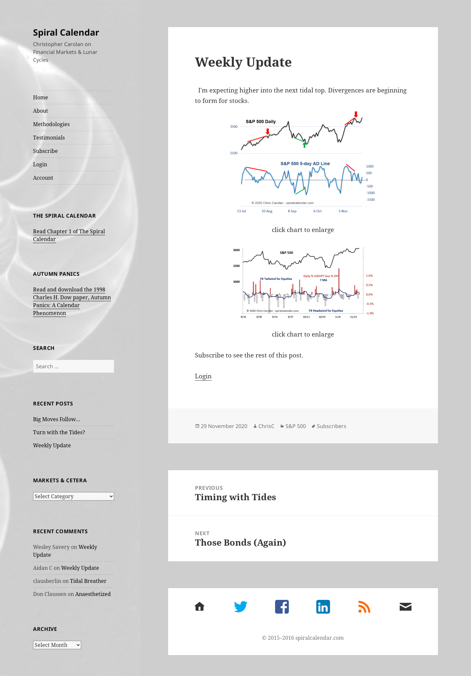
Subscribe (45, 151)
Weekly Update (52, 445)
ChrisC (266, 426)
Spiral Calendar (66, 32)
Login (40, 164)
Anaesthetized (93, 594)
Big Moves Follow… (56, 419)
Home (40, 97)
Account (43, 177)
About (40, 110)
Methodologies (51, 124)
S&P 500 (296, 426)
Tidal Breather (88, 581)
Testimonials (49, 137)
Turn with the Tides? (59, 432)
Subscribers (331, 426)
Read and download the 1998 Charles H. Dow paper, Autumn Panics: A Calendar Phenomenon (72, 301)
